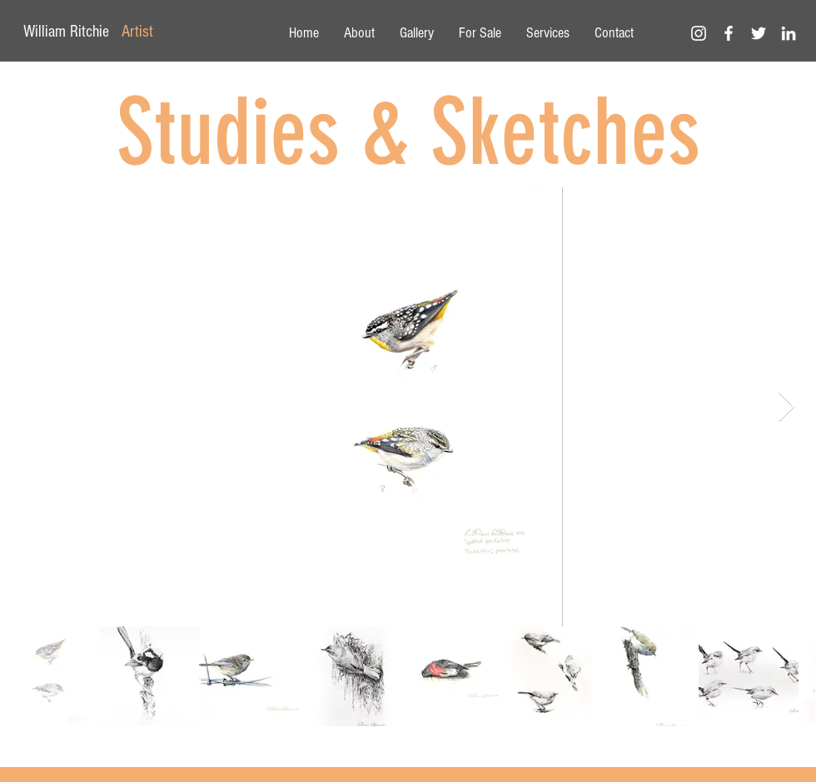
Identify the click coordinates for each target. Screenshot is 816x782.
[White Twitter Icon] (759, 33)
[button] (416, 33)
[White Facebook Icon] (729, 33)
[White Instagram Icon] (699, 33)
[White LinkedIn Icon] (789, 33)
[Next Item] (786, 407)
